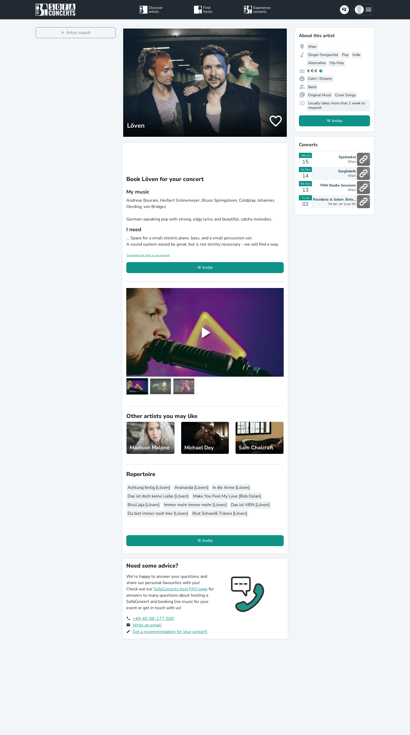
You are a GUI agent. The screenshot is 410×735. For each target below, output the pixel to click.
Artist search (78, 33)
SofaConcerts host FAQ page (180, 589)
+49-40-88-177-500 (153, 618)
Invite (207, 267)
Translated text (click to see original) (148, 255)
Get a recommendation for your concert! (170, 632)
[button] (363, 9)
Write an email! (147, 625)
